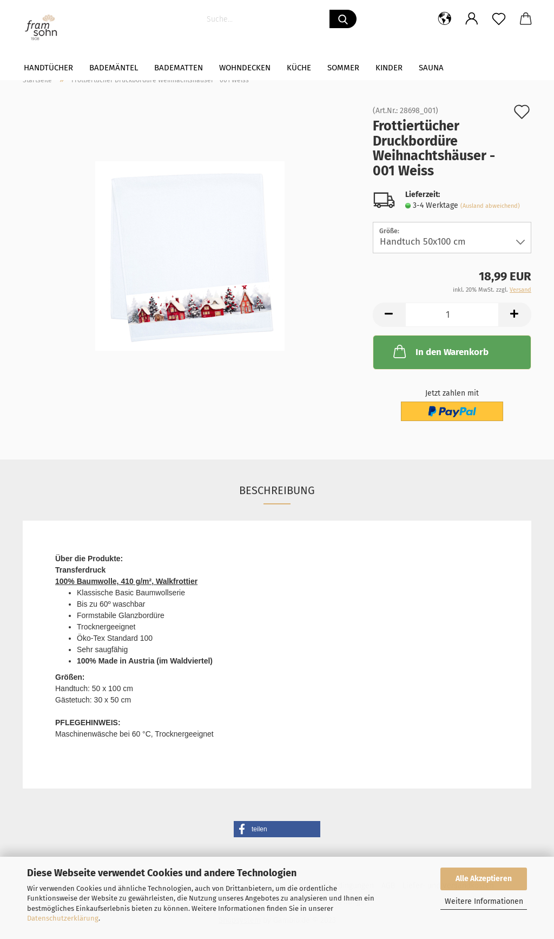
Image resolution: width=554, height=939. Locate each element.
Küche (299, 68)
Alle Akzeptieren (484, 878)
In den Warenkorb (440, 351)
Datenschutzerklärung (62, 918)
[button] (277, 829)
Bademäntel (113, 68)
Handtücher (48, 68)
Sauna (431, 68)
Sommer (343, 68)
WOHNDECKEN (245, 68)
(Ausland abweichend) (490, 205)
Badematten (178, 68)
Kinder (389, 68)
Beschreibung (277, 490)
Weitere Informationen (484, 901)
